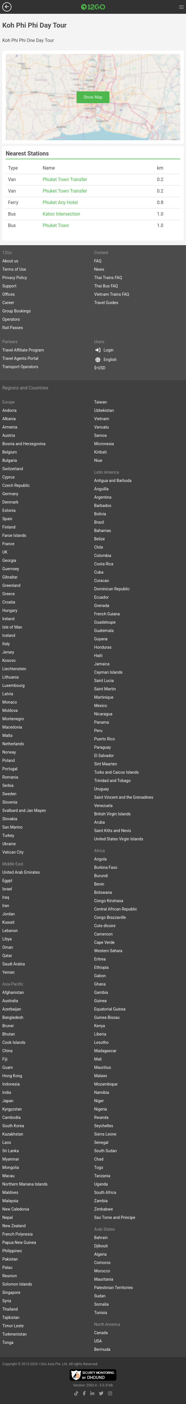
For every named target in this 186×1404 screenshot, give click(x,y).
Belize (99, 539)
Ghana (100, 984)
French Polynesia (17, 1234)
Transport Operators (20, 366)
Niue (98, 460)
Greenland (11, 585)
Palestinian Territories (113, 1287)
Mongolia (10, 1167)
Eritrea (100, 959)
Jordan (8, 914)
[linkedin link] (92, 1393)
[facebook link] (84, 1393)
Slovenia (9, 802)
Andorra (9, 410)
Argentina (102, 497)
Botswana (103, 892)
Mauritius (102, 1067)
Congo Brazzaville (110, 917)
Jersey (8, 652)
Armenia (9, 427)
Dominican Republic (112, 589)
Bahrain (101, 1237)
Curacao (101, 580)
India (6, 1092)
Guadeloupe (105, 622)
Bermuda (102, 1349)
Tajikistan (10, 1317)
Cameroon (103, 934)
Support (9, 286)
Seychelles (103, 1125)
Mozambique (106, 1084)
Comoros (102, 1262)
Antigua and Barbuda (113, 480)
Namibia (101, 1092)
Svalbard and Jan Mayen (24, 810)
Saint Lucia (104, 680)
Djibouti (101, 1246)
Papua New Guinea (19, 1242)
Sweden (9, 794)
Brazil (99, 522)
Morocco (102, 1271)
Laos (6, 1142)
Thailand (10, 1309)
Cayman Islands (108, 672)
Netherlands (13, 744)
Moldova (10, 710)
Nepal (7, 1217)
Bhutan (8, 1034)
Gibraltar (9, 577)
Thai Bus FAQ (106, 286)
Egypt (7, 880)
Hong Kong (12, 1075)
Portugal (9, 769)
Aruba (99, 822)
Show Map (93, 97)
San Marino (12, 827)
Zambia (101, 1201)
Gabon (100, 975)
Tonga (7, 1342)
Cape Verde (104, 942)
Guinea (100, 1000)
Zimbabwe (103, 1209)
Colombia (102, 555)
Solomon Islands (17, 1284)
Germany (10, 493)
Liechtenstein (14, 669)
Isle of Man (12, 627)
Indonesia (11, 1084)
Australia (10, 1000)
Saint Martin (105, 689)
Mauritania (103, 1279)
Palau (7, 1267)
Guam (7, 1067)
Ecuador (101, 597)
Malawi (100, 1075)
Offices (8, 294)
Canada (101, 1332)
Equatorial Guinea (110, 1009)
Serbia (7, 785)
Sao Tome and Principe (114, 1217)
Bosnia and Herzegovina (24, 443)
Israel (7, 889)
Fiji (4, 1059)
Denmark (10, 502)
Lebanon (10, 930)
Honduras (103, 647)
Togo (98, 1167)
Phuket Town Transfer (65, 179)
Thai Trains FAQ (108, 277)
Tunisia (100, 1312)
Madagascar (105, 1050)
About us (10, 261)
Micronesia (104, 443)
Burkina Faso (106, 867)
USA (98, 1341)
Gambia (101, 992)
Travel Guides (106, 302)
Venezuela (103, 805)
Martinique (103, 697)
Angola (100, 859)
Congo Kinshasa (108, 900)
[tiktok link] (76, 1393)
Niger (99, 1100)
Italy (6, 644)
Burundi (101, 875)
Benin (99, 884)
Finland (8, 527)
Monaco (9, 702)
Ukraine (9, 844)
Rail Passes (12, 327)
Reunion (9, 1276)
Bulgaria (9, 460)
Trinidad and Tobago (112, 780)
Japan (7, 1100)
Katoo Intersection (61, 214)
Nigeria (100, 1109)
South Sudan (105, 1150)
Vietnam (101, 418)
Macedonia (12, 727)
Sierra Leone (105, 1134)
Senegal (101, 1142)
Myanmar (10, 1159)
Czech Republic (16, 485)
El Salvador (104, 755)
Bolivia (100, 514)
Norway (9, 752)
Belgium (9, 452)
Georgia (9, 560)
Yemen (8, 972)
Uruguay (101, 789)
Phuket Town (56, 225)
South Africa (105, 1192)
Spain (7, 518)
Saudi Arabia (13, 964)
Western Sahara (108, 950)
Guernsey (10, 568)
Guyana (101, 639)
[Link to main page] (93, 6)
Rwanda (101, 1117)
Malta (7, 735)
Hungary (9, 610)
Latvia (7, 694)
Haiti (98, 655)
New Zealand (14, 1226)
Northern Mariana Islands (25, 1184)
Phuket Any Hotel (60, 202)
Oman (7, 947)
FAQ (97, 261)
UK (4, 552)
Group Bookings (16, 311)
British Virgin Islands (112, 814)
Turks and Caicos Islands (116, 772)
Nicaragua (103, 714)
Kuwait (8, 922)
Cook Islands (14, 1042)
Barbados (102, 505)
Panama (101, 722)
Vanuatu (101, 427)
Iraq (5, 897)
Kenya (99, 1025)
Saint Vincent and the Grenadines (123, 797)
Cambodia (11, 1117)
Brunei (8, 1025)
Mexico (100, 705)
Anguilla (101, 489)
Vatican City (13, 852)
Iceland (8, 635)
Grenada (101, 605)
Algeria (100, 1254)
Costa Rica (103, 564)
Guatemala (104, 630)
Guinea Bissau (107, 1017)
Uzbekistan (104, 410)
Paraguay (102, 747)
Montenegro (13, 719)
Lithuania (10, 677)
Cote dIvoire (104, 925)
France (8, 543)
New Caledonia (15, 1209)
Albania (9, 418)
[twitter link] (101, 1393)
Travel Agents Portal (20, 358)
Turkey (8, 835)
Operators (11, 319)
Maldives (10, 1192)
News (99, 269)
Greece (8, 593)
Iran (5, 905)
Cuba (98, 572)
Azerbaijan (11, 1009)
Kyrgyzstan (12, 1109)
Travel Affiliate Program (23, 350)
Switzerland (12, 468)
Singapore (11, 1292)
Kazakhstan (12, 1134)
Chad (98, 1159)
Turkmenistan (14, 1334)
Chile (98, 547)
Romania (10, 777)
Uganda (101, 1184)
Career (8, 302)
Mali (98, 1059)
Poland (8, 760)
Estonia (8, 510)
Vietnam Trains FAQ (111, 294)
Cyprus (8, 477)
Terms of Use (14, 269)
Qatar (7, 955)
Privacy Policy (14, 277)
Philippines (12, 1251)
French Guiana (107, 614)
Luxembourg (13, 685)
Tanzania (102, 1175)
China (7, 1050)
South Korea (13, 1125)
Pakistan (10, 1259)
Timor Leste (13, 1326)
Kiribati (100, 452)
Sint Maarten (105, 764)
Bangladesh (12, 1017)
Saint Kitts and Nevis (112, 830)
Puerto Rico (104, 739)
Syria (6, 1301)
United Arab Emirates (21, 872)
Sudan (99, 1296)
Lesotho (101, 1042)
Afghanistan (13, 992)
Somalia (101, 1304)
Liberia (100, 1034)
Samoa (100, 435)
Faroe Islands (14, 535)
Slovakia (9, 819)
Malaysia (10, 1201)
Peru (98, 730)
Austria (8, 435)
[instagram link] (110, 1393)
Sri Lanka (10, 1150)
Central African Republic (115, 909)
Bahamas (102, 530)
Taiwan (100, 402)
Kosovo (8, 660)
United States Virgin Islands (118, 839)
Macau (8, 1175)
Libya (7, 939)
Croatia (8, 602)
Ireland (8, 618)
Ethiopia (101, 967)
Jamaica (102, 664)
